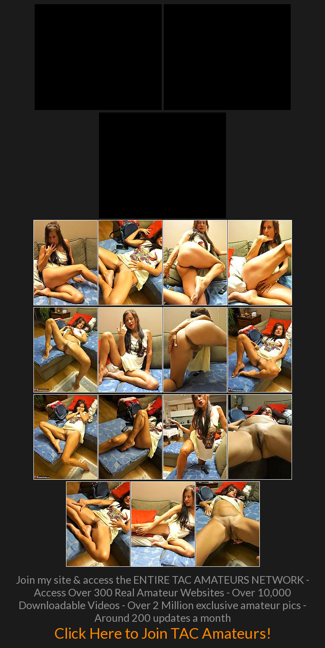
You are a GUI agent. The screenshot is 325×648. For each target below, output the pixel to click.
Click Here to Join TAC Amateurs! (162, 633)
